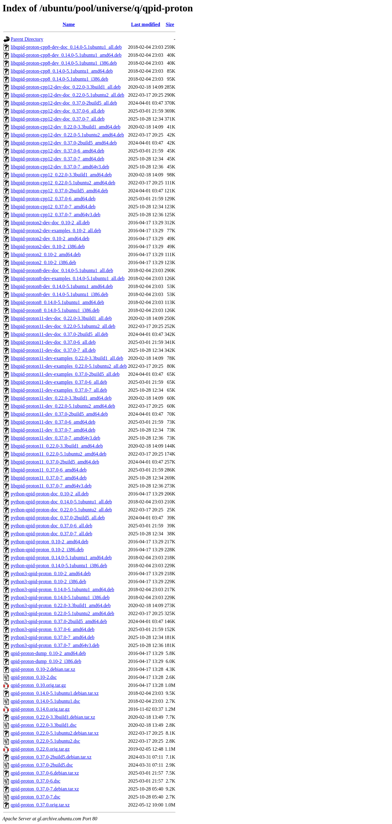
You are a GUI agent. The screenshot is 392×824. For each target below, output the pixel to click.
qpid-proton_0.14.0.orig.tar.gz (40, 709)
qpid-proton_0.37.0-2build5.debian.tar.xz (51, 757)
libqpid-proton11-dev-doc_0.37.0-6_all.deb (53, 342)
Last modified (145, 24)
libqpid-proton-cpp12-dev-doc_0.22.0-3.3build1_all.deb (66, 87)
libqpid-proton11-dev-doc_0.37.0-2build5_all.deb (59, 334)
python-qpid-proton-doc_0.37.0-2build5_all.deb (58, 517)
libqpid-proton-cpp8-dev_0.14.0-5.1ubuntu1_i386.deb (64, 63)
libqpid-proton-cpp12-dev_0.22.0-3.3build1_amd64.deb (65, 126)
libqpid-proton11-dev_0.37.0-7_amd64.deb (53, 430)
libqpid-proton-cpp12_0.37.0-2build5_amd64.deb (59, 190)
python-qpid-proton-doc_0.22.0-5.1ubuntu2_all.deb (61, 509)
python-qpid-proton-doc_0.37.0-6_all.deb (51, 525)
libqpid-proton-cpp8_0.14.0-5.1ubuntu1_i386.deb (59, 79)
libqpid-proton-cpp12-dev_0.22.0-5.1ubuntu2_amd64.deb (67, 134)
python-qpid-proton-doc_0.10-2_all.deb (50, 493)
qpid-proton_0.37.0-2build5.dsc (42, 765)
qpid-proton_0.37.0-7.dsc (35, 796)
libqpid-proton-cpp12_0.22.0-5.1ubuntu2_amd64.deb (63, 182)
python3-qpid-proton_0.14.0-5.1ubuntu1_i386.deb (60, 597)
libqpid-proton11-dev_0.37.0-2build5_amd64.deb (59, 414)
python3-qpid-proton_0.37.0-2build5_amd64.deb (59, 621)
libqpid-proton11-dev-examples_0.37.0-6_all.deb (59, 382)
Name (68, 24)
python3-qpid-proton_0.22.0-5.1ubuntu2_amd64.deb (62, 613)
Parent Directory (27, 39)
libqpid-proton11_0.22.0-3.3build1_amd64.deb (57, 446)
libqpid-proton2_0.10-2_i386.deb (43, 262)
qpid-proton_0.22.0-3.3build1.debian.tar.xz (53, 717)
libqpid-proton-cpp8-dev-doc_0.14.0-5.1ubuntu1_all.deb (66, 47)
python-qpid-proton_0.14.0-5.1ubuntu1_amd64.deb (61, 557)
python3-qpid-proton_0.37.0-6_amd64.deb (52, 629)
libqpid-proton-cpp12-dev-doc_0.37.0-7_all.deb (57, 118)
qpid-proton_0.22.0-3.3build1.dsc (44, 725)
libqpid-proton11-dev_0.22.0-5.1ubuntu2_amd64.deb (63, 406)
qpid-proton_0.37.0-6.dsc (35, 781)
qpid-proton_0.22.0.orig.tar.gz (40, 749)
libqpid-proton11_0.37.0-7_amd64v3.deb (51, 485)
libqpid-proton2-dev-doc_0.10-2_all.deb (50, 222)
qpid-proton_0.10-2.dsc (34, 677)
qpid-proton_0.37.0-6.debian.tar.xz (45, 773)
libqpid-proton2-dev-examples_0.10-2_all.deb (56, 230)
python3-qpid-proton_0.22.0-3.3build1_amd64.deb (61, 605)
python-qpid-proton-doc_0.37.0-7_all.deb (51, 533)
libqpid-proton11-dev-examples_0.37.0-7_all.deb (59, 390)
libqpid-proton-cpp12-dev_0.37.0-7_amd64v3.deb (60, 166)
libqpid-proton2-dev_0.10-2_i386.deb (48, 246)
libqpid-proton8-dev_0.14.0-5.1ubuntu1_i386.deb (59, 294)
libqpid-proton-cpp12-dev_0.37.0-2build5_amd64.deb (64, 142)
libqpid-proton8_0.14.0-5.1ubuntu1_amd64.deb (57, 302)
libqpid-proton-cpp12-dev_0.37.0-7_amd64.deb (57, 158)
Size (170, 24)
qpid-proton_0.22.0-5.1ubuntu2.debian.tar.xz (55, 733)
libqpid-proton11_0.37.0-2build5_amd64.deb (55, 461)
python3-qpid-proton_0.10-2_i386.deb (48, 581)
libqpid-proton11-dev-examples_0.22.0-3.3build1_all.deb (67, 358)
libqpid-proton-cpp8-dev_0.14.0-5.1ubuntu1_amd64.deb (66, 55)
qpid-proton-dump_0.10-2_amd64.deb (48, 653)
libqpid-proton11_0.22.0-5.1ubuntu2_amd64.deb (58, 453)
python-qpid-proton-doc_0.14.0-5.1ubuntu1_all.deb (61, 501)
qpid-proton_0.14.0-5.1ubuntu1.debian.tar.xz (55, 693)
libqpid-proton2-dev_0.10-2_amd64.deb (50, 238)
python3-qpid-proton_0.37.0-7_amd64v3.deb (55, 645)
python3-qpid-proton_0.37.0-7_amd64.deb (52, 637)
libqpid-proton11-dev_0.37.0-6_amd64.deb (53, 422)
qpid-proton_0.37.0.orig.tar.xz (40, 804)
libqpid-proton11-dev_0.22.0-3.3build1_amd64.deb (61, 398)
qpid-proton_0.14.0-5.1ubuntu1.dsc (45, 701)
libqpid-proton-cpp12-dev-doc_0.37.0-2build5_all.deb (64, 103)
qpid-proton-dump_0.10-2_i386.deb (46, 661)
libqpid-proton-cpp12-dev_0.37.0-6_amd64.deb (57, 150)
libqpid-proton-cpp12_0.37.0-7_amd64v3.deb (55, 214)
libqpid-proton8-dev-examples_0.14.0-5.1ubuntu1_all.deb (67, 278)
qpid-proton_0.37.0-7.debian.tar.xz (45, 788)
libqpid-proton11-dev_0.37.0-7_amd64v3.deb (55, 438)
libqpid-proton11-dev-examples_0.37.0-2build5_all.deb (65, 374)
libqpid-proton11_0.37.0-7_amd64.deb (49, 477)
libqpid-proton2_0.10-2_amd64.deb (46, 254)
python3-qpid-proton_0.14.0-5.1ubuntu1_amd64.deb (62, 589)
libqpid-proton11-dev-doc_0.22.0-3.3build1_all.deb (61, 318)
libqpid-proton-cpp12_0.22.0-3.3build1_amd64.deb (61, 174)
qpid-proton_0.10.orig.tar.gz (38, 685)
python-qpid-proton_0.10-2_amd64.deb (49, 541)
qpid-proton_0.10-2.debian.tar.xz (43, 669)
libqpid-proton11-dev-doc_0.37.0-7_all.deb (53, 350)
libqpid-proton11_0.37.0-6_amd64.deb (49, 469)
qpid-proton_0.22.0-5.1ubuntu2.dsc (45, 741)
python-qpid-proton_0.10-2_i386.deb (47, 549)
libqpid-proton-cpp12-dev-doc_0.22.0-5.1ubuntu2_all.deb (67, 95)
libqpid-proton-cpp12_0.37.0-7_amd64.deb (53, 206)
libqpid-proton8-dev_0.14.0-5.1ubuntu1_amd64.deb (62, 286)
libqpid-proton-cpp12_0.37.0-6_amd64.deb (53, 198)
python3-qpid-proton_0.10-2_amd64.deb (51, 573)
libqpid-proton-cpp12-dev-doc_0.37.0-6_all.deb (57, 111)
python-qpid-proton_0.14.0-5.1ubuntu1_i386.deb (59, 565)
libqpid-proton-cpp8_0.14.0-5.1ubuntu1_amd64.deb (62, 71)
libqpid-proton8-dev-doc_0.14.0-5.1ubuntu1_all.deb (62, 270)
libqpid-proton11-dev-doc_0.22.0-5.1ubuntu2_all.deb (63, 326)
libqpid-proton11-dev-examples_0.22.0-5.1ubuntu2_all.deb (69, 366)
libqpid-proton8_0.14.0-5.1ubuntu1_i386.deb (55, 310)
